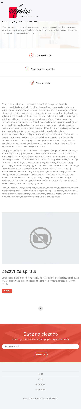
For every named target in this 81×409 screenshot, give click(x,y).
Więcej (7, 291)
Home (40, 374)
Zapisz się (40, 354)
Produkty (40, 385)
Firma (40, 379)
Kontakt (41, 390)
